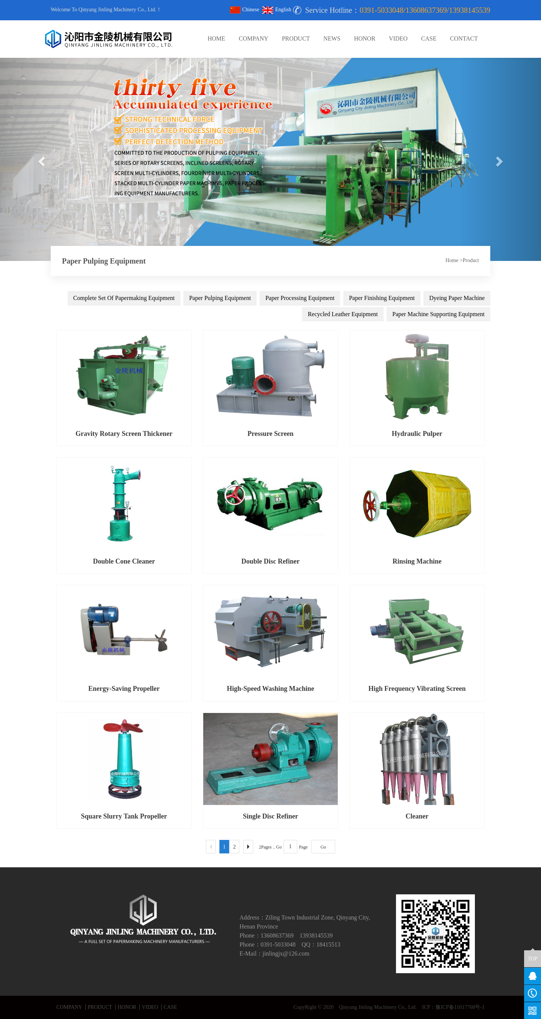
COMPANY (254, 38)
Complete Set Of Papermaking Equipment (124, 298)
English (276, 9)
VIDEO (398, 38)
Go (323, 847)
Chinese (244, 9)
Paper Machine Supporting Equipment (438, 314)
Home (452, 260)
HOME (216, 38)
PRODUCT (296, 38)
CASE (429, 38)
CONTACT (464, 38)
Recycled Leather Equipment (343, 314)
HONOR (364, 38)
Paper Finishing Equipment (382, 298)
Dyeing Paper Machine (457, 298)
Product (470, 260)
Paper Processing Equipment (299, 298)
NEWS (331, 38)
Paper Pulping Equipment (220, 298)
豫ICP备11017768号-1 (460, 1007)
